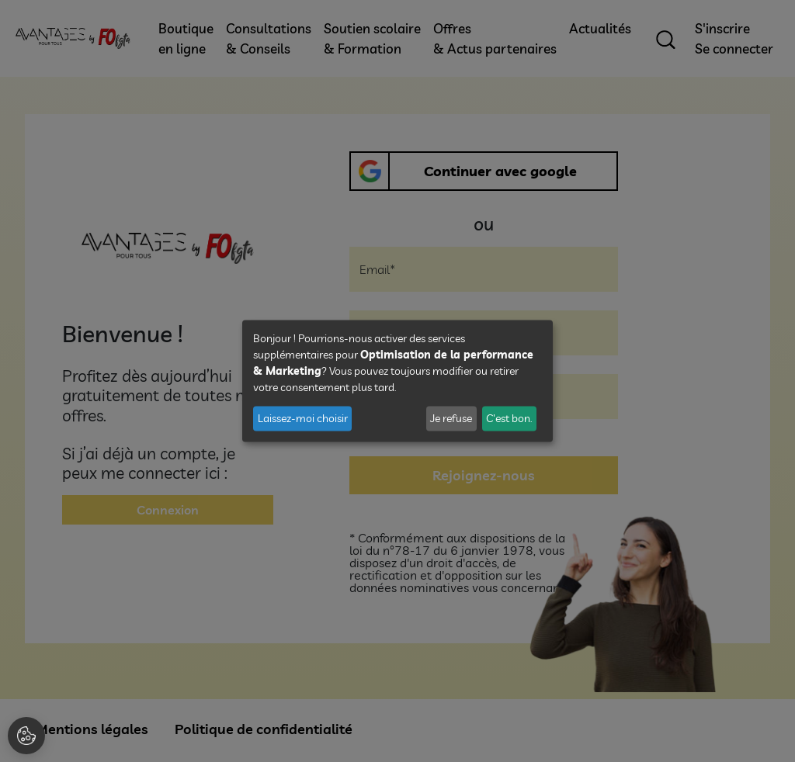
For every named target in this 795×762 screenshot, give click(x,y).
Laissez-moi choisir (303, 418)
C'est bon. (509, 418)
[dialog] (397, 381)
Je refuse (451, 418)
